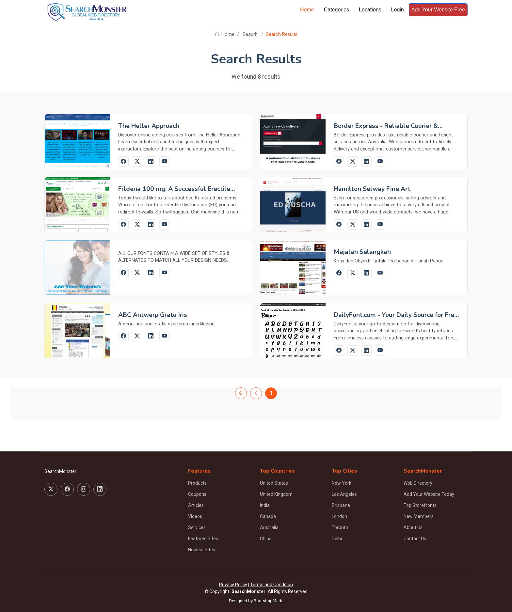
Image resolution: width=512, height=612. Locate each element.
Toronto (340, 527)
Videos (195, 516)
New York (341, 483)
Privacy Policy (233, 584)
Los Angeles (344, 494)
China (266, 538)
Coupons (197, 494)
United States (274, 483)
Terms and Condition (271, 584)
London (339, 516)
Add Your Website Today (429, 494)
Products (197, 483)
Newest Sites (201, 549)
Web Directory (418, 483)
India (265, 505)
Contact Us (415, 538)
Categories (336, 9)
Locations (370, 9)
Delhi (337, 538)
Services (197, 527)
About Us (413, 527)
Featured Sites (203, 538)
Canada (268, 516)
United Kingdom (276, 494)
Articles (196, 505)
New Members (419, 516)
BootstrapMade (268, 600)
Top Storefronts (420, 505)
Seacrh (250, 34)
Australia (269, 527)
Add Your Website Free (438, 9)
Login (397, 9)
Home (307, 9)
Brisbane (341, 505)
